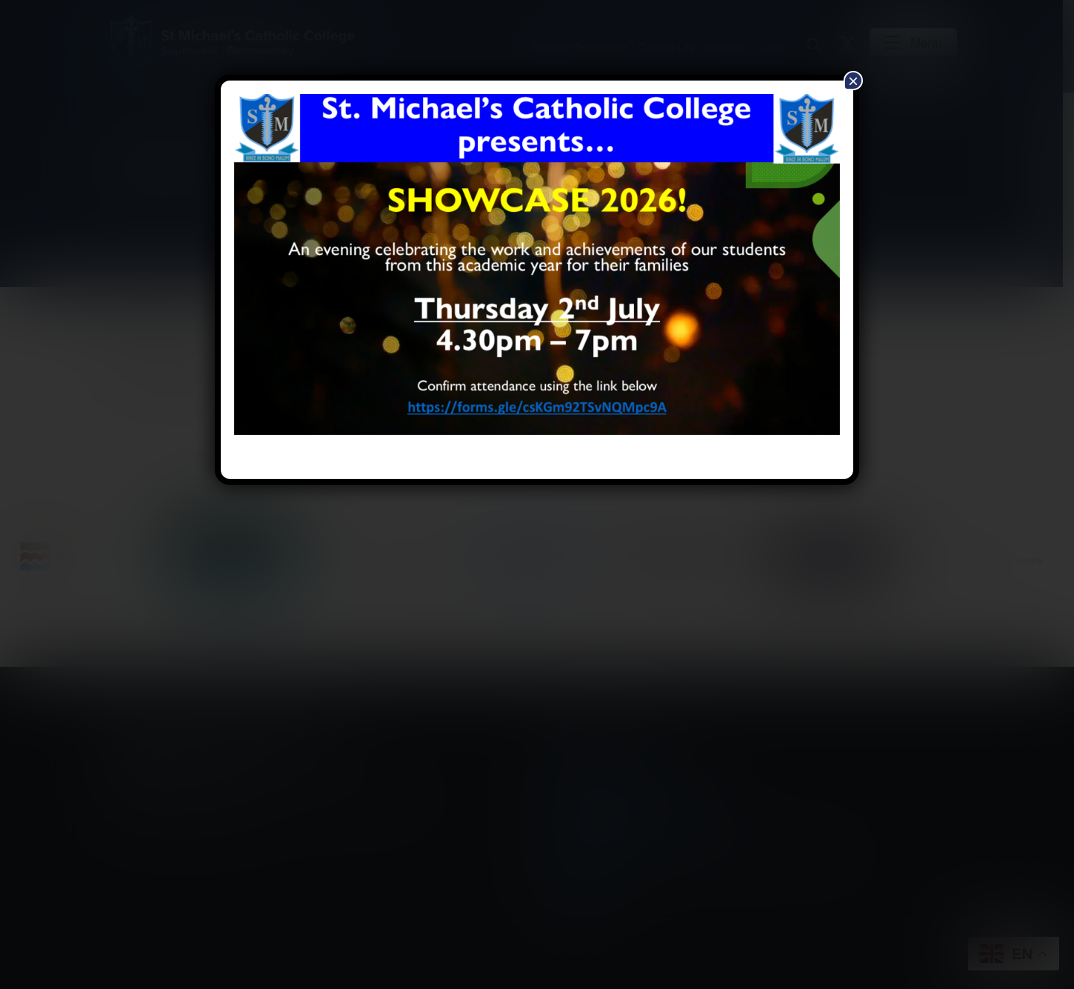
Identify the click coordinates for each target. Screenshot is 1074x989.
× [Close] (853, 80)
